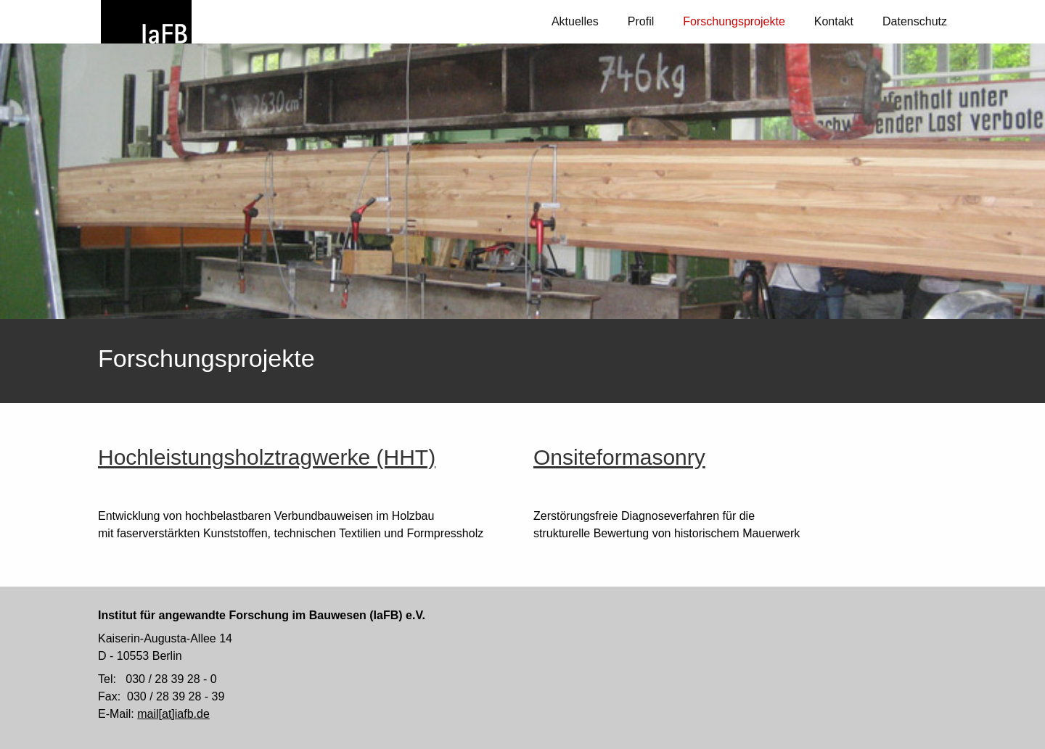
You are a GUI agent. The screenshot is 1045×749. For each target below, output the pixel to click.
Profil (641, 21)
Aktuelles (575, 21)
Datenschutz (914, 21)
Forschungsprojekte (734, 21)
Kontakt (833, 21)
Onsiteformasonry (619, 457)
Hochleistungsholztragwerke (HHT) (266, 457)
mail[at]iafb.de (173, 714)
